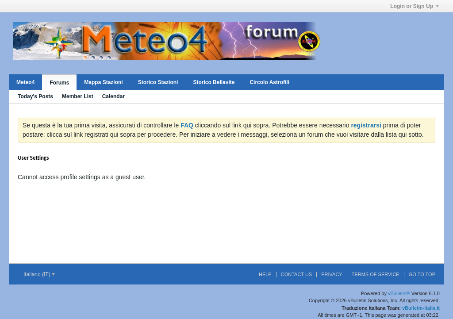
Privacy (331, 274)
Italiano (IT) (39, 274)
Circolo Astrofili (269, 82)
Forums (59, 83)
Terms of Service (375, 274)
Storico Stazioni (158, 82)
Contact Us (296, 274)
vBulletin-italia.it (421, 308)
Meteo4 (25, 82)
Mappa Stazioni (103, 82)
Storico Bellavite (213, 82)
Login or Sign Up (414, 6)
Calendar (113, 96)
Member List (77, 96)
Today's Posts (35, 96)
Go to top (422, 274)
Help (265, 274)
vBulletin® (399, 293)
